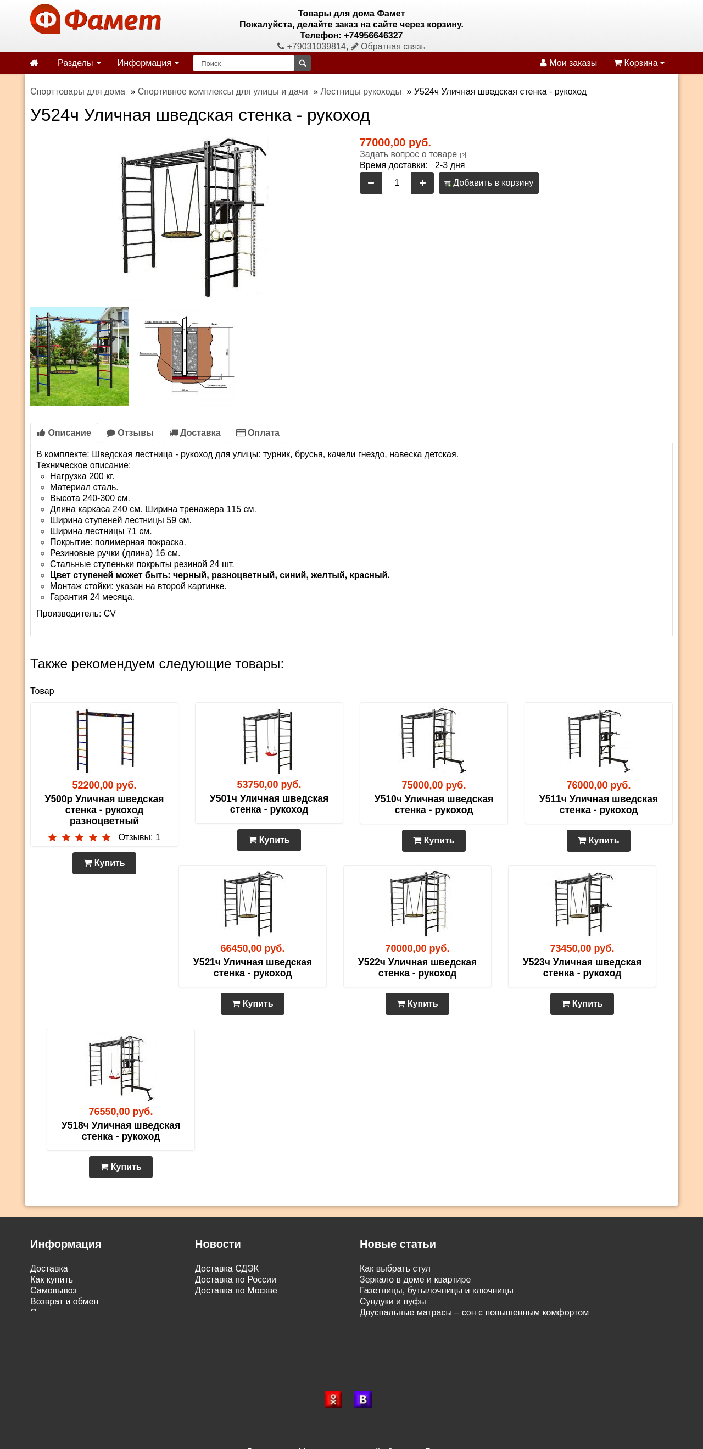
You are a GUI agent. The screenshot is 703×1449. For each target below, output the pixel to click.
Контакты (49, 1323)
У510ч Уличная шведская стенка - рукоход (434, 804)
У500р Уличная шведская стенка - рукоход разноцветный (104, 809)
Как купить (51, 1279)
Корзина (639, 63)
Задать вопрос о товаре (408, 154)
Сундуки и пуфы (393, 1301)
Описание (64, 432)
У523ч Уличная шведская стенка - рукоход (582, 968)
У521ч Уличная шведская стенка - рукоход (252, 968)
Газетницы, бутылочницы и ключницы (437, 1290)
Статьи (44, 1312)
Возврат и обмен (64, 1301)
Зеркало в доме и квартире (415, 1279)
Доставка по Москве (236, 1290)
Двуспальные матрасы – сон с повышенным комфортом (474, 1312)
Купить (104, 863)
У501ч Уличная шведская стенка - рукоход (269, 804)
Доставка (195, 432)
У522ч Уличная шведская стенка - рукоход (417, 968)
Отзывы (130, 432)
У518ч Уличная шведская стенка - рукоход (121, 1131)
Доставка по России (235, 1279)
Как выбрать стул (395, 1268)
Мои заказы (568, 63)
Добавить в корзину (488, 182)
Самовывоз (53, 1290)
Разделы (79, 63)
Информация (148, 63)
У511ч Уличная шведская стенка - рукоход (598, 804)
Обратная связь (388, 46)
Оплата (258, 432)
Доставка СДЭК (227, 1268)
